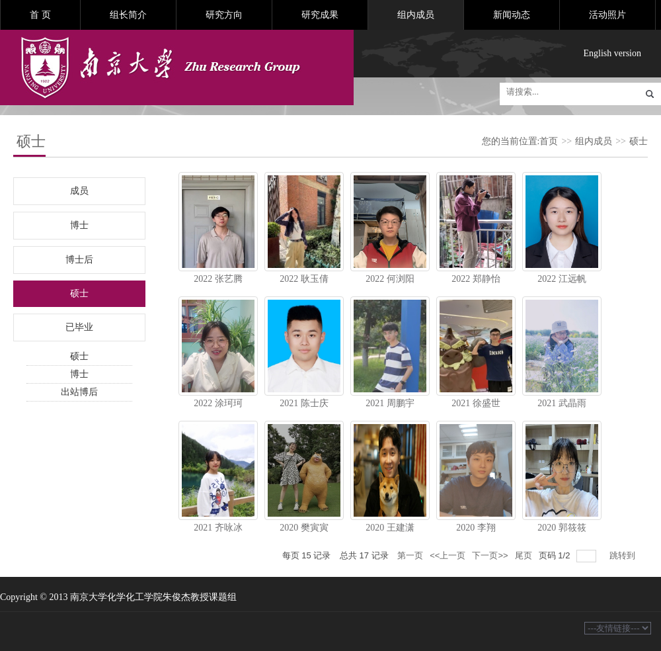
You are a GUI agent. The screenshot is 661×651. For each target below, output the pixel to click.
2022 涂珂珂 (218, 403)
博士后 (79, 260)
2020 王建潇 (390, 528)
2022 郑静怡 (475, 279)
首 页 (40, 15)
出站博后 (79, 392)
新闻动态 (511, 15)
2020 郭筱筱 (561, 528)
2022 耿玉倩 (304, 279)
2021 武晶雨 (561, 403)
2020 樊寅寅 (304, 528)
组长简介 (128, 15)
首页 (548, 141)
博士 (79, 225)
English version (613, 53)
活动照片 (607, 15)
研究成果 (319, 15)
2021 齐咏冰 (218, 528)
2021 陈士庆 (304, 403)
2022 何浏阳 (390, 279)
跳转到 (623, 555)
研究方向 (224, 15)
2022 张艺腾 (218, 279)
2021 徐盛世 (475, 403)
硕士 (638, 141)
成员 (79, 191)
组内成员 (415, 15)
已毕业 (79, 327)
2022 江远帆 (561, 279)
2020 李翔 (476, 528)
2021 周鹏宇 (390, 403)
